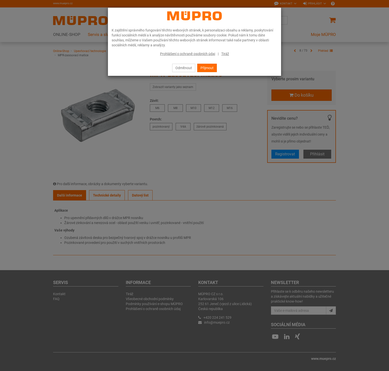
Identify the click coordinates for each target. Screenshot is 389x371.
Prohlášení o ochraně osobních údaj (187, 54)
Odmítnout (183, 68)
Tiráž (225, 54)
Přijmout (207, 68)
